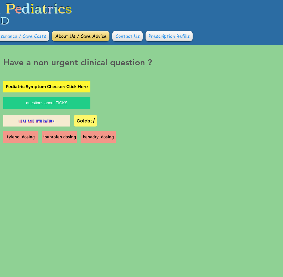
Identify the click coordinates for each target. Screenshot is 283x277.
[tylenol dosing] (20, 137)
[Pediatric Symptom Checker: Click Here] (46, 86)
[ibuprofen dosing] (59, 137)
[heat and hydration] (36, 121)
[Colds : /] (85, 121)
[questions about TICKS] (46, 103)
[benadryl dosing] (98, 137)
